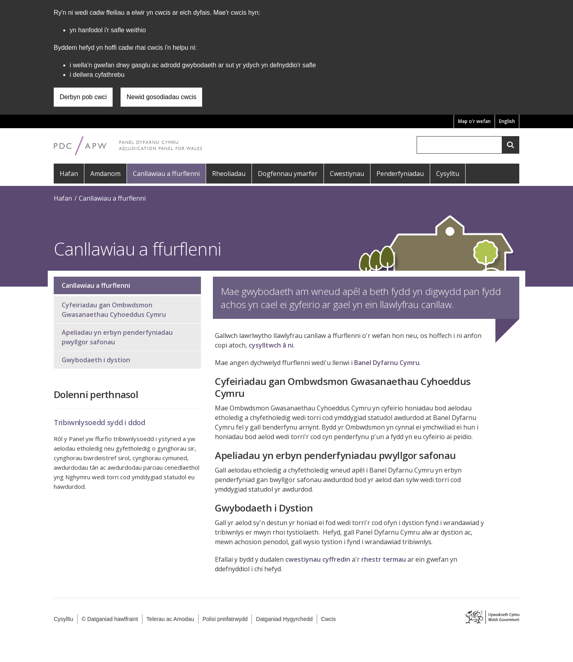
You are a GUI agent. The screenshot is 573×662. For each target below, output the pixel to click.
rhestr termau (383, 559)
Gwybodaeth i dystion (96, 359)
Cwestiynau (347, 173)
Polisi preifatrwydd (225, 619)
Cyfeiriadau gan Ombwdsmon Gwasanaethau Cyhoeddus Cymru (114, 310)
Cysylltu (447, 173)
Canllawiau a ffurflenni (166, 173)
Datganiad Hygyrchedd (284, 619)
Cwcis (328, 619)
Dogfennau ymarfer (288, 173)
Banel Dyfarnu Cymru (386, 362)
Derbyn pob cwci (83, 97)
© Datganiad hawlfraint (110, 619)
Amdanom (105, 173)
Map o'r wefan (474, 121)
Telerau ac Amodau (170, 619)
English (507, 121)
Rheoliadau (229, 173)
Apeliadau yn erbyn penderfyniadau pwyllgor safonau (117, 337)
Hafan (69, 173)
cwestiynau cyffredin (317, 559)
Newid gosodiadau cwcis (161, 97)
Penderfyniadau (400, 173)
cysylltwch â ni (271, 345)
